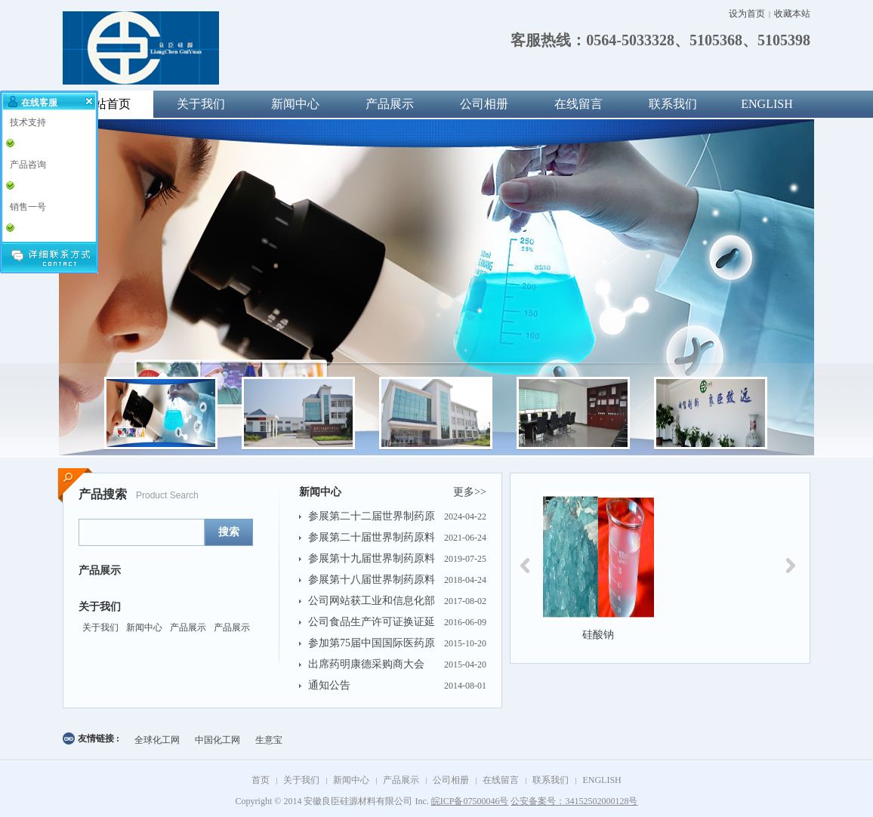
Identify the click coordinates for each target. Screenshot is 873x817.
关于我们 (201, 103)
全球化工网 (157, 740)
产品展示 (390, 103)
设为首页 (747, 13)
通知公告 (329, 685)
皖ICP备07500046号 (470, 801)
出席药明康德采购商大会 (366, 664)
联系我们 (673, 103)
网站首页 (106, 103)
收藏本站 (792, 13)
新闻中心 (295, 103)
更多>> (469, 492)
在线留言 (578, 103)
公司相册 (484, 103)
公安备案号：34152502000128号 (574, 801)
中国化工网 (217, 740)
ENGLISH (766, 103)
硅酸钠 (598, 634)
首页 (260, 780)
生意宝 (268, 740)
